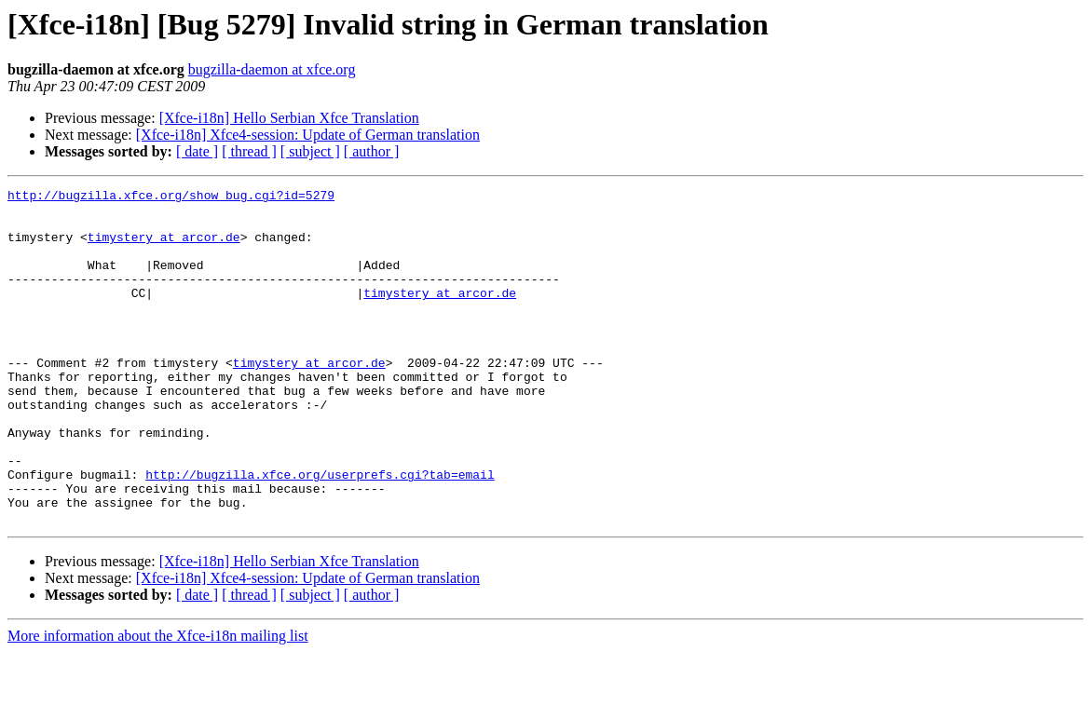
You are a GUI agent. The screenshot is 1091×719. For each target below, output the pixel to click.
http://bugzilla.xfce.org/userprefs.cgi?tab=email (319, 532)
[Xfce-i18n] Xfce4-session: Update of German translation (308, 134)
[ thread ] (249, 151)
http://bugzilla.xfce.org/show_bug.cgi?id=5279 (170, 197)
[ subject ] (310, 151)
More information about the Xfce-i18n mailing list (157, 703)
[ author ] (372, 151)
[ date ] (197, 151)
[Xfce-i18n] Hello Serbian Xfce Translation (289, 118)
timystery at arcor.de (164, 247)
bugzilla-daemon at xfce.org (272, 69)
